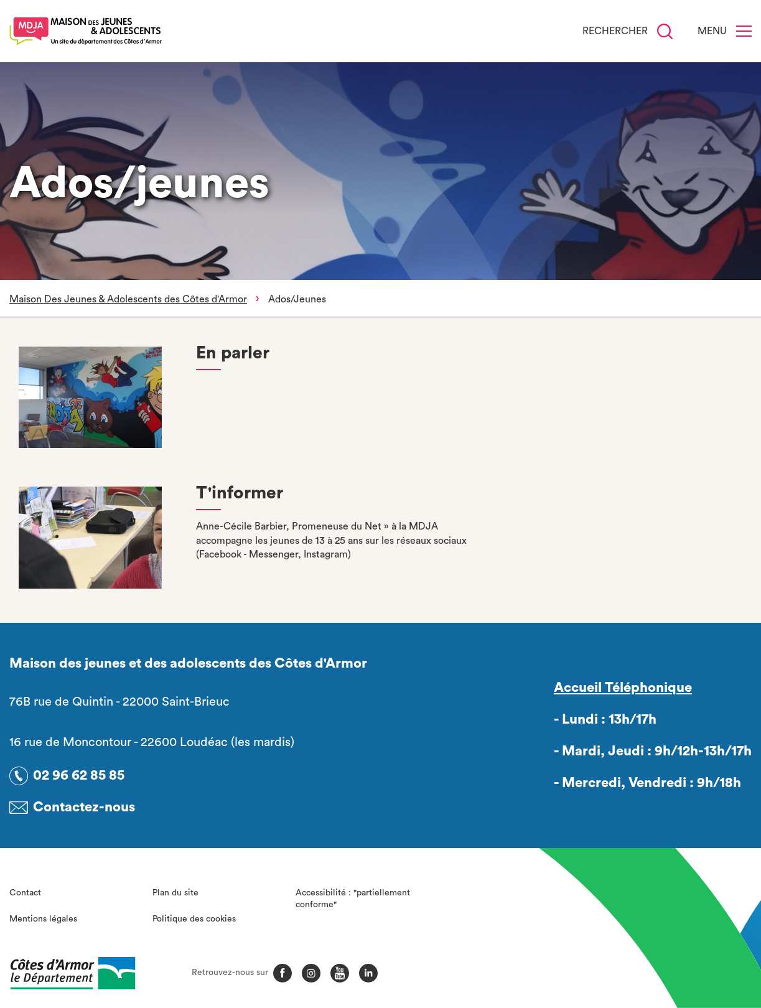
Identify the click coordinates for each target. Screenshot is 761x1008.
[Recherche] (665, 31)
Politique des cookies (194, 919)
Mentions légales (43, 919)
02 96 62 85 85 (78, 775)
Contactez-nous (84, 807)
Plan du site (175, 893)
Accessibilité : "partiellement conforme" (353, 899)
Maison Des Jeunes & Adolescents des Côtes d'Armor (128, 299)
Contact (25, 893)
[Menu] (744, 31)
